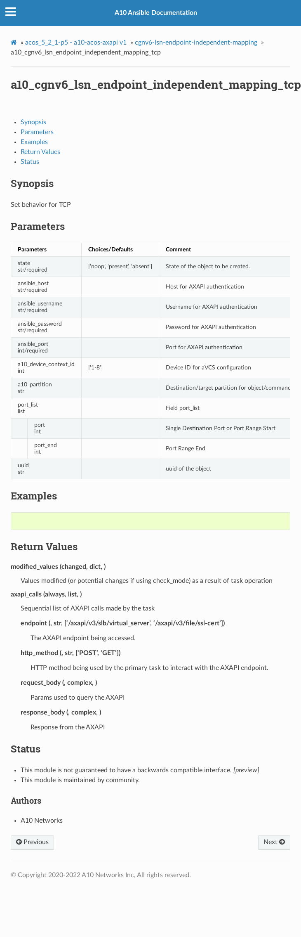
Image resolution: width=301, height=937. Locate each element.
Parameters (37, 132)
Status (30, 162)
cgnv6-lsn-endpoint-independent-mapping (196, 42)
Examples (34, 142)
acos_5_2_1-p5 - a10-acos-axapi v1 (76, 42)
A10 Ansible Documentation (156, 12)
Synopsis (33, 122)
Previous (32, 842)
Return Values (40, 152)
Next (274, 842)
